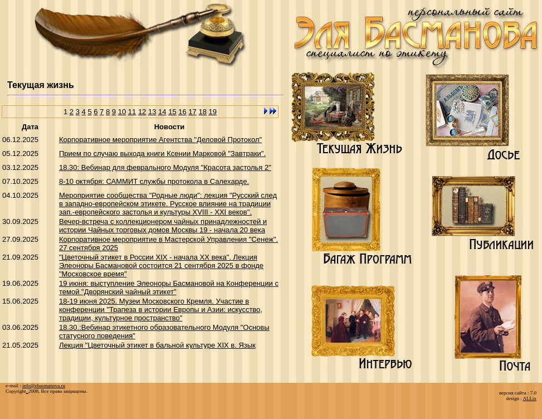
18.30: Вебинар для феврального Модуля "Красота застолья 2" (165, 167)
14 (162, 112)
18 (202, 112)
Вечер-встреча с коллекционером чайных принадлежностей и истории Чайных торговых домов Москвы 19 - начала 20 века (163, 225)
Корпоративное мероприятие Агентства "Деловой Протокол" (160, 139)
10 (122, 112)
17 (192, 112)
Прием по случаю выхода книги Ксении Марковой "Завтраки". (162, 153)
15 (172, 112)
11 (132, 112)
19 (213, 112)
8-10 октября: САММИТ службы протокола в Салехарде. (154, 181)
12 (142, 112)
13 (152, 112)
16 (182, 112)
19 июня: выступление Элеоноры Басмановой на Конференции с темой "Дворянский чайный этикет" (169, 287)
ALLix (530, 398)
